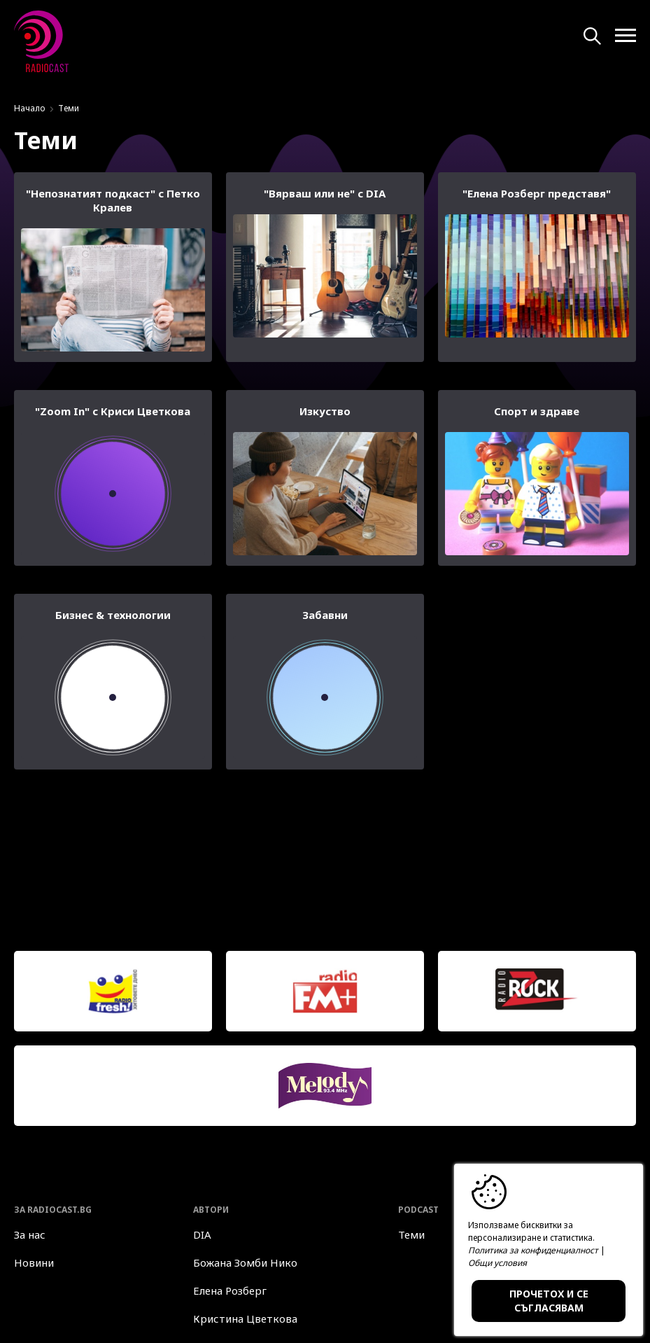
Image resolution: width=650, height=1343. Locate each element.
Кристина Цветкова (245, 1318)
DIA (202, 1234)
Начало (29, 108)
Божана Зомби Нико (245, 1262)
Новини (34, 1262)
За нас (29, 1234)
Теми (411, 1234)
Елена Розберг (230, 1290)
